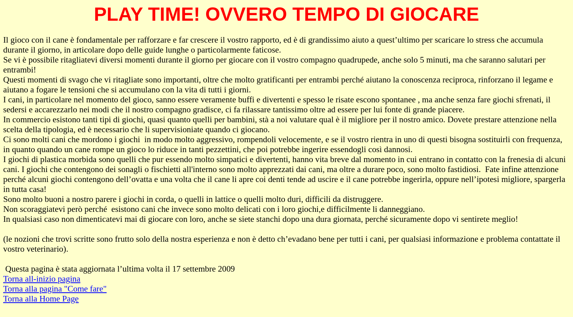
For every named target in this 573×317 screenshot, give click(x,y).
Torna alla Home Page (41, 298)
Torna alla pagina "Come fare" (55, 289)
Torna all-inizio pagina (41, 279)
